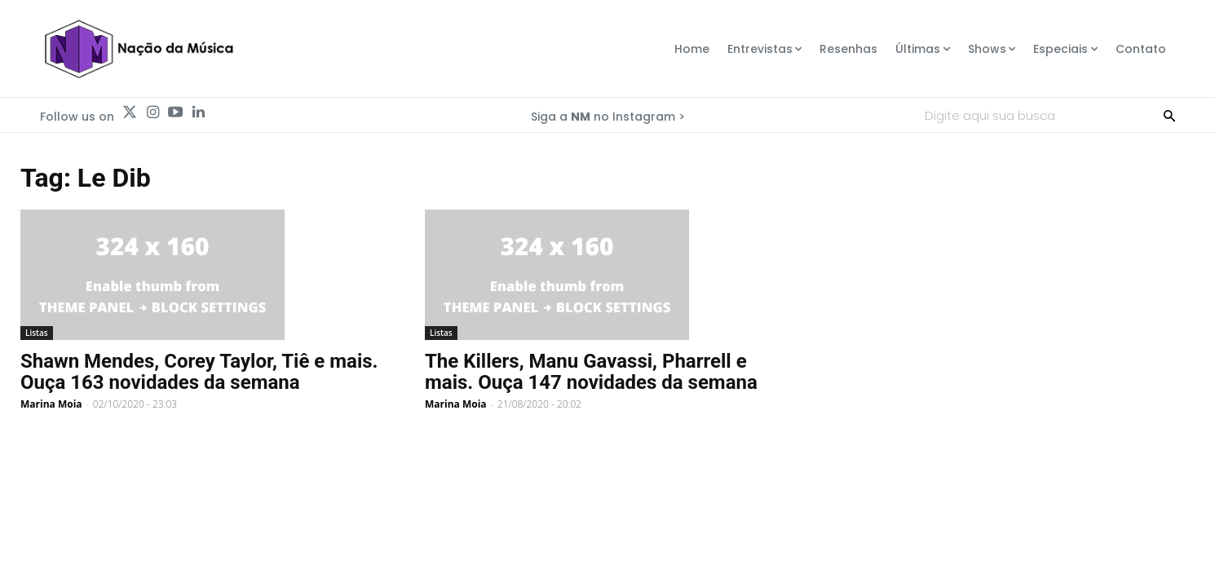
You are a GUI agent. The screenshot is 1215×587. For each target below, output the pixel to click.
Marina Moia (51, 404)
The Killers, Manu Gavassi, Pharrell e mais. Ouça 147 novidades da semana (591, 372)
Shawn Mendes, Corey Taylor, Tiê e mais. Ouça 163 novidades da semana (199, 372)
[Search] (1169, 115)
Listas (36, 332)
